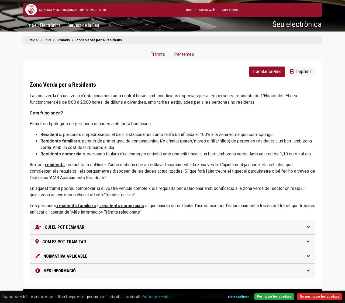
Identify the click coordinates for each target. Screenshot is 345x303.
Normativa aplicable (172, 256)
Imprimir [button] (301, 71)
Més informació (172, 271)
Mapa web (194, 10)
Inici (48, 40)
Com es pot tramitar (172, 242)
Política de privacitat (156, 297)
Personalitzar (238, 297)
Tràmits (158, 54)
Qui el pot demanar (172, 227)
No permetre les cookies (320, 296)
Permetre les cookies (274, 296)
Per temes (184, 54)
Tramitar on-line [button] (267, 71)
